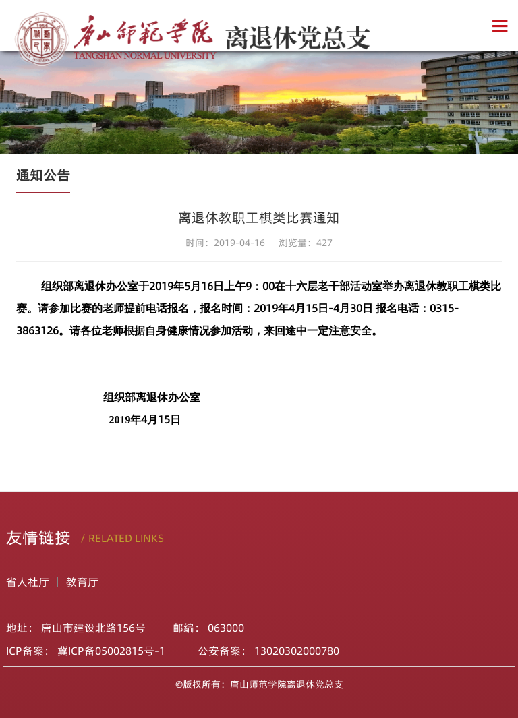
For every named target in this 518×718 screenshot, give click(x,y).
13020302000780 (296, 650)
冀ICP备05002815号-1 (114, 650)
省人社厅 (27, 581)
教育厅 (82, 581)
